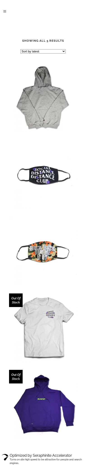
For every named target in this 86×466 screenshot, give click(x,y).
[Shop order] (43, 51)
